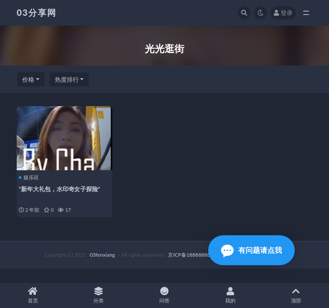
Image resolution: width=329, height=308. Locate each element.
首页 (33, 295)
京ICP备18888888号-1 (194, 255)
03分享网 (37, 12)
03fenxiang (102, 255)
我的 (230, 295)
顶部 (296, 295)
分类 (99, 295)
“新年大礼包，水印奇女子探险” (59, 188)
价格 (28, 79)
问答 (164, 295)
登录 (283, 12)
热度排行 (67, 79)
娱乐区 (29, 178)
